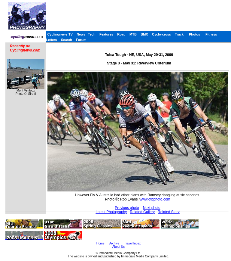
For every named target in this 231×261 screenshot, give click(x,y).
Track (179, 34)
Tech (92, 34)
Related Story (169, 212)
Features (106, 34)
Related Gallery (142, 212)
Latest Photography (111, 212)
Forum (81, 40)
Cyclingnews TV (59, 34)
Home (100, 243)
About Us (118, 246)
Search (66, 40)
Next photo (151, 208)
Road (121, 34)
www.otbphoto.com (155, 199)
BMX (144, 34)
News (81, 34)
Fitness (211, 34)
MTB (133, 34)
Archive (114, 243)
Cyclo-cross (161, 34)
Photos (194, 34)
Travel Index (132, 243)
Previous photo (127, 208)
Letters (51, 40)
